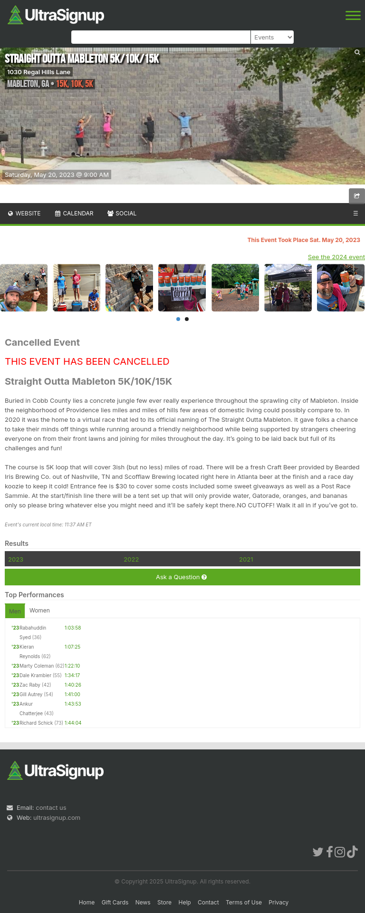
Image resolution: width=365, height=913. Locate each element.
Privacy (278, 902)
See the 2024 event (336, 257)
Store (164, 902)
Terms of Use (244, 902)
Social (121, 213)
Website (24, 213)
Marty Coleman (36, 666)
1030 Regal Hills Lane (38, 72)
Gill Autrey (30, 694)
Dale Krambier (35, 675)
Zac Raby (29, 685)
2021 (246, 559)
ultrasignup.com (56, 817)
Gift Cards (115, 902)
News (143, 902)
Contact (208, 902)
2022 (131, 559)
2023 (15, 559)
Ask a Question (181, 577)
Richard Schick (36, 723)
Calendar (74, 213)
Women (39, 610)
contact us (51, 807)
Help (184, 902)
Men (15, 611)
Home (87, 902)
